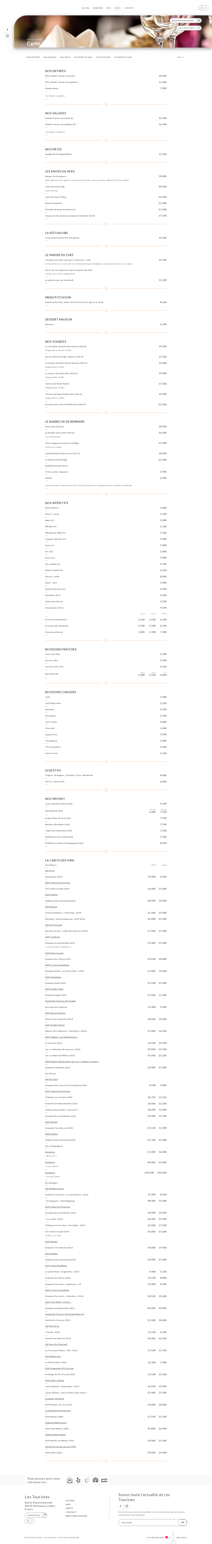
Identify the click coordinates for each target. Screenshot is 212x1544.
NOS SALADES (50, 57)
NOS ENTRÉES (33, 57)
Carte (117, 8)
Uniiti (184, 1538)
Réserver (98, 8)
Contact (129, 8)
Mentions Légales (76, 1516)
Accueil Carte (34, 39)
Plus (181, 57)
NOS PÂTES (65, 57)
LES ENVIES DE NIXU (83, 57)
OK (182, 1522)
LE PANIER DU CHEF (123, 57)
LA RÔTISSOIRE (103, 57)
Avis (108, 8)
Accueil (86, 8)
